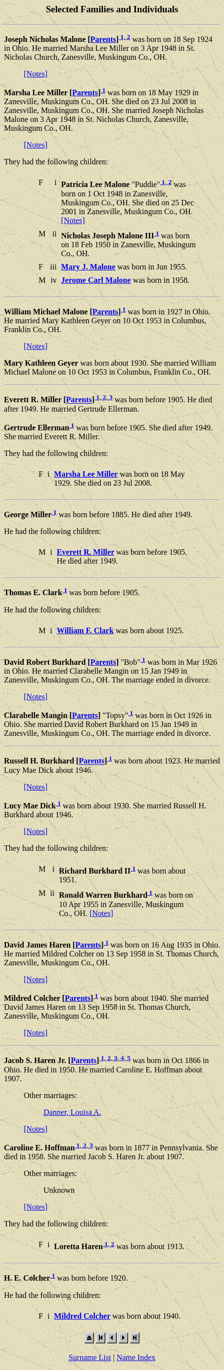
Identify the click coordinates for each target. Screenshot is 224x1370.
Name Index (136, 1357)
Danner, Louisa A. (72, 1112)
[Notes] (35, 74)
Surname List (90, 1357)
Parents (103, 39)
